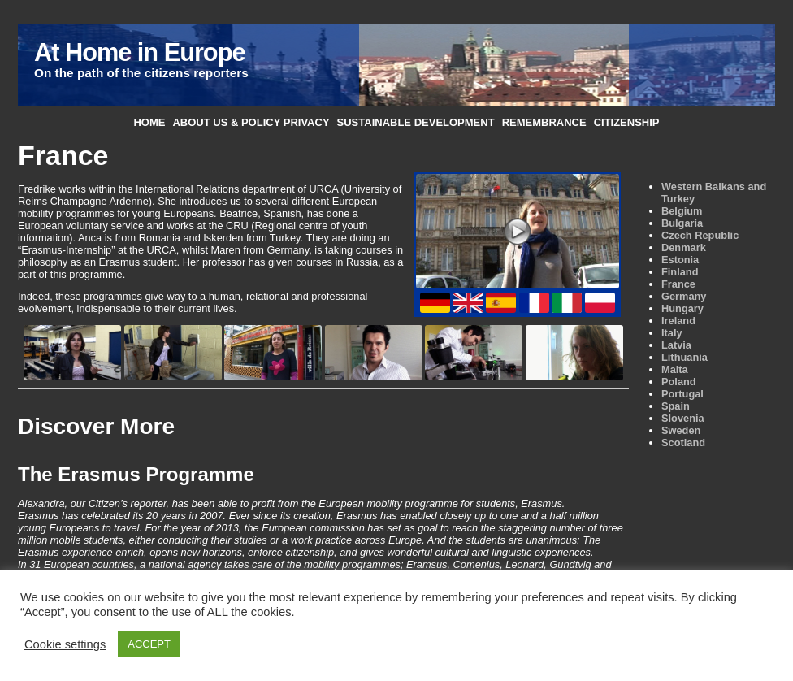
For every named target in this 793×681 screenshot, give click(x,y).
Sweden (680, 430)
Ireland (678, 320)
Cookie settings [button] (65, 644)
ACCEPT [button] (149, 644)
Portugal (682, 394)
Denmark (683, 247)
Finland (680, 272)
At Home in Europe (139, 52)
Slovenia (682, 418)
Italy (671, 333)
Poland (678, 381)
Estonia (680, 260)
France (678, 284)
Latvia (676, 345)
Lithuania (684, 357)
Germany (683, 296)
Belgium (681, 211)
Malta (674, 369)
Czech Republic (700, 235)
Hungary (682, 308)
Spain (675, 406)
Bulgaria (682, 223)
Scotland (683, 442)
